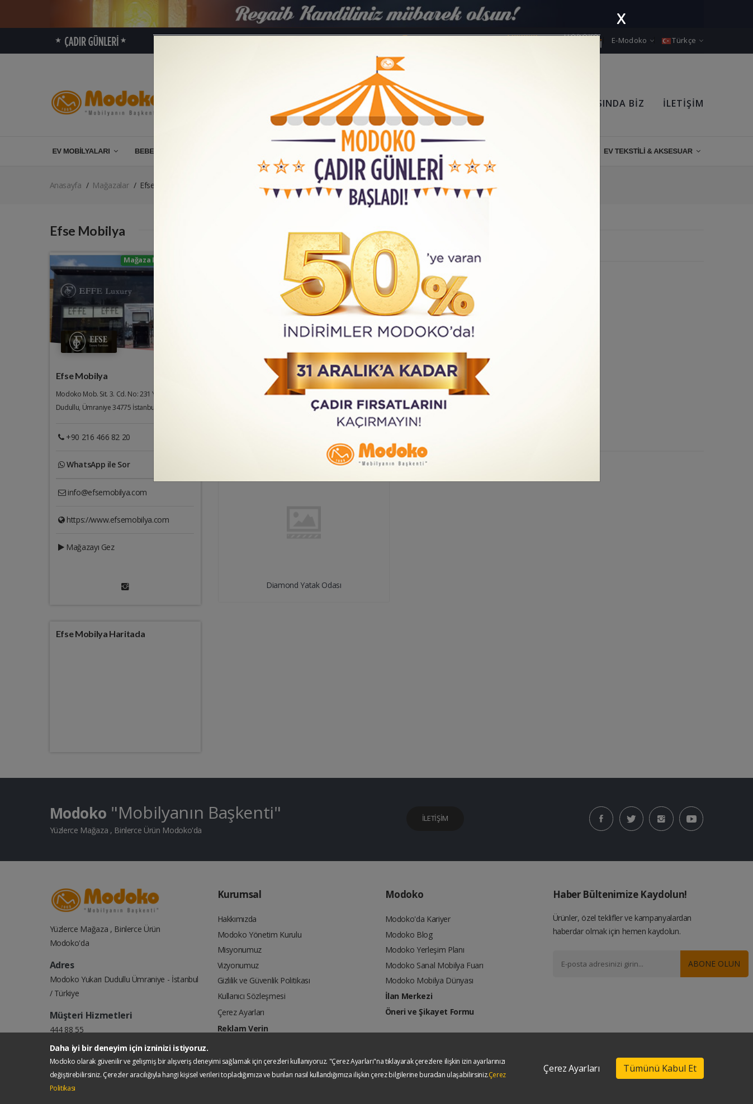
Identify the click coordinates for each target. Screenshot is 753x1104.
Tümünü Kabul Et (660, 1068)
